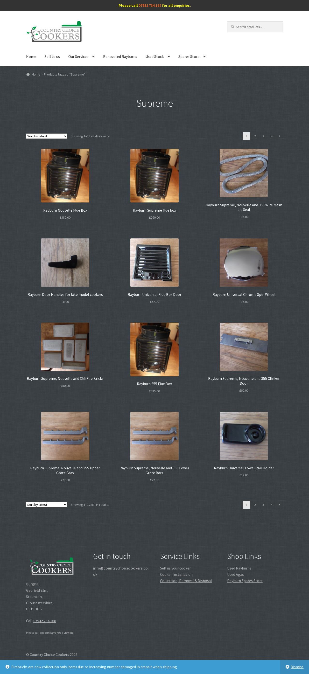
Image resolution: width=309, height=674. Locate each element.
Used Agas (235, 574)
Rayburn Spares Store (245, 580)
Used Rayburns (239, 568)
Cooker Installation (176, 574)
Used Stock (155, 56)
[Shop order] (46, 136)
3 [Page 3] (263, 136)
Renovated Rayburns (120, 56)
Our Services (78, 56)
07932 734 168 (150, 5)
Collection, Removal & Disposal (186, 580)
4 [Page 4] (272, 136)
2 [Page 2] (255, 136)
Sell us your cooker (175, 568)
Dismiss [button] (297, 666)
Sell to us (52, 56)
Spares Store (188, 56)
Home (31, 56)
